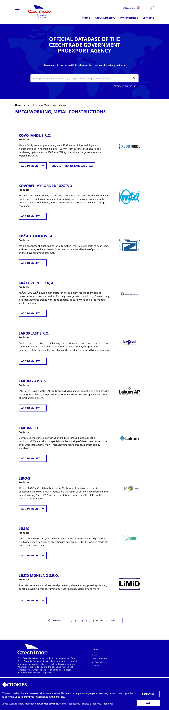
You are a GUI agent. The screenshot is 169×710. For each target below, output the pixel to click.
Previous (58, 620)
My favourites (129, 17)
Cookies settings (48, 703)
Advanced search (125, 86)
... (106, 620)
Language (131, 7)
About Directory (105, 17)
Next (114, 620)
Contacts (148, 17)
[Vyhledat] (152, 8)
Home (86, 17)
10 (101, 620)
